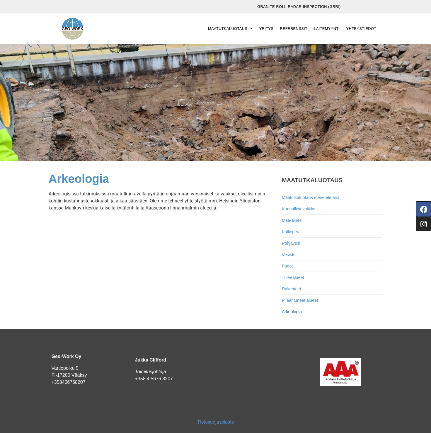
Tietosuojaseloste (215, 422)
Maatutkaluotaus (230, 28)
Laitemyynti (327, 28)
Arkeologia (292, 311)
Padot (287, 266)
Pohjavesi (291, 243)
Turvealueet (293, 277)
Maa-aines (291, 220)
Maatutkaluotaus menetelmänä (311, 197)
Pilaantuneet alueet (300, 300)
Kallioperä (291, 231)
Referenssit (293, 28)
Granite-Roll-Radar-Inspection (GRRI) (299, 6)
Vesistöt (289, 254)
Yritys (266, 28)
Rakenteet (291, 289)
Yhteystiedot (361, 28)
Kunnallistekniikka (298, 209)
